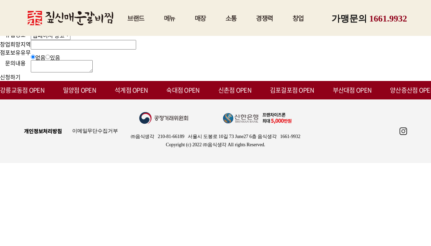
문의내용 (15, 63)
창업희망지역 (15, 44)
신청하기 (10, 79)
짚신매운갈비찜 (70, 18)
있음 (55, 57)
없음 (40, 57)
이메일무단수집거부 (95, 133)
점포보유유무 (15, 52)
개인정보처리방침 (43, 133)
